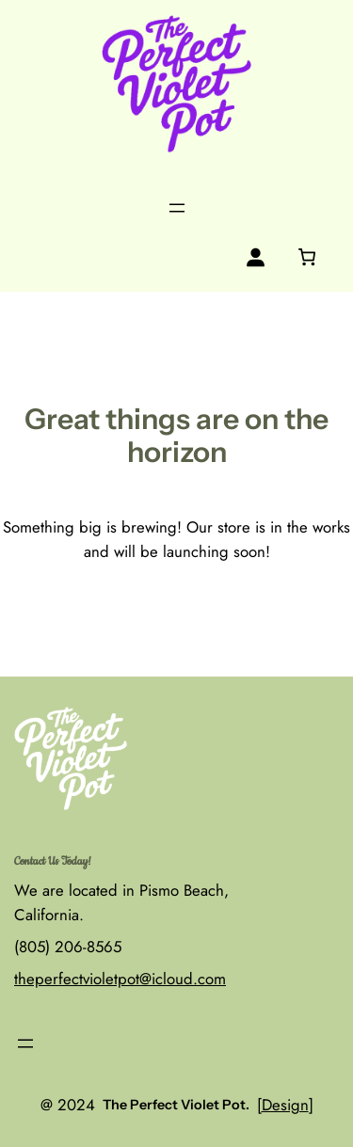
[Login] (255, 257)
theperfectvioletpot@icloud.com (120, 978)
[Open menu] (177, 208)
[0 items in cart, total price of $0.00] (306, 257)
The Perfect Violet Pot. (176, 1104)
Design (285, 1104)
